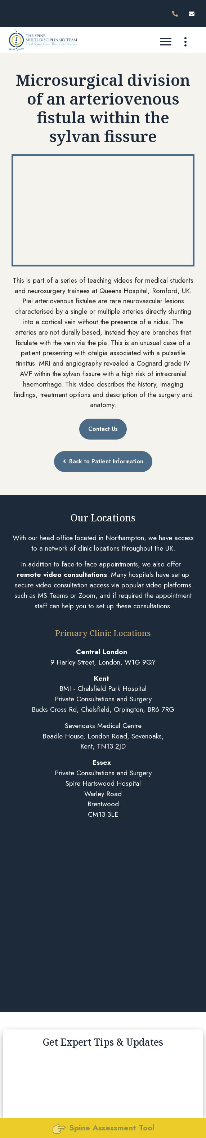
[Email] (193, 14)
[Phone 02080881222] (176, 14)
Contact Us (103, 429)
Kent (101, 678)
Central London (101, 652)
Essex (102, 762)
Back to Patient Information (103, 461)
